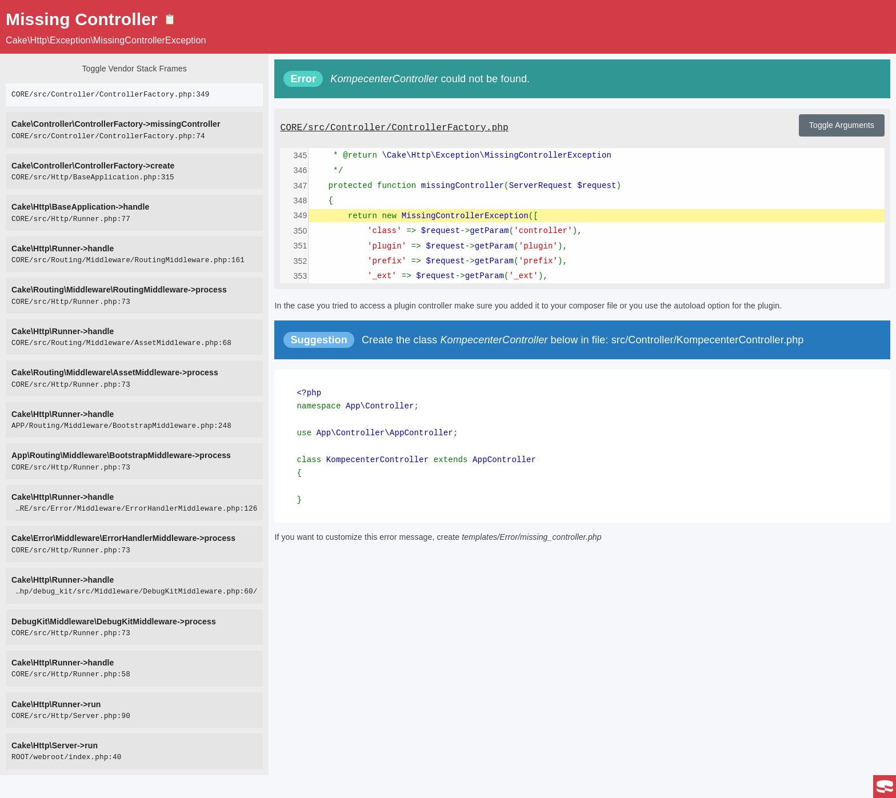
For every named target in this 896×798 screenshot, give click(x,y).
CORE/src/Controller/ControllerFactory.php (394, 128)
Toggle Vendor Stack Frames (134, 68)
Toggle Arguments (841, 125)
